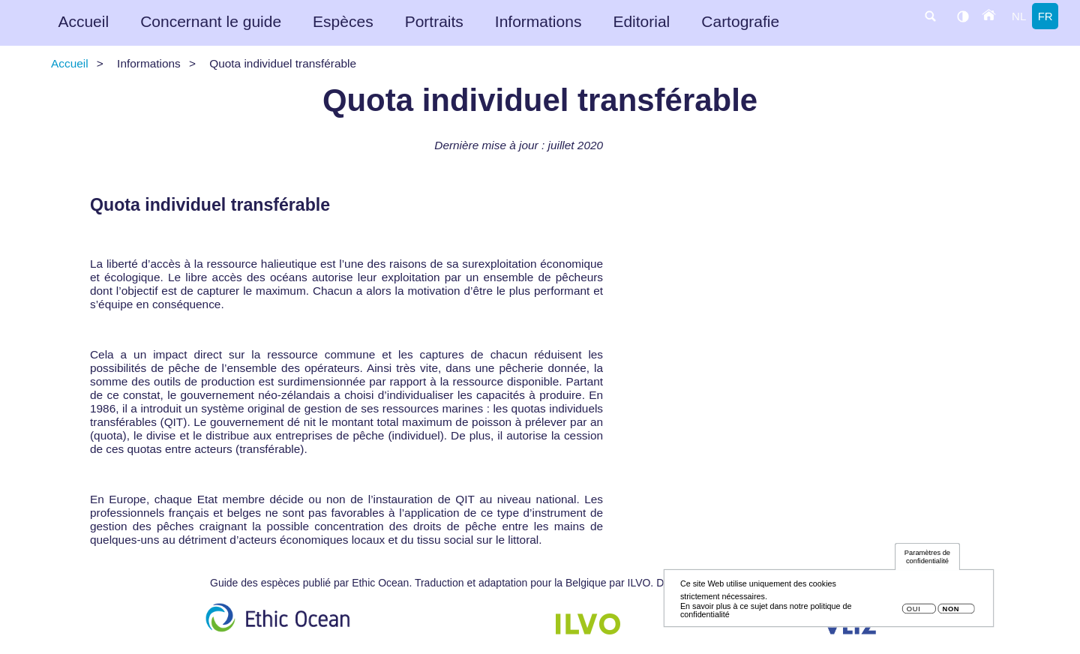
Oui (914, 614)
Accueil (83, 21)
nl (1019, 16)
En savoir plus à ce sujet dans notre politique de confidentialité (766, 614)
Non (950, 614)
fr (1045, 16)
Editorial (641, 21)
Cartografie (740, 21)
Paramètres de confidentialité (927, 561)
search (930, 16)
